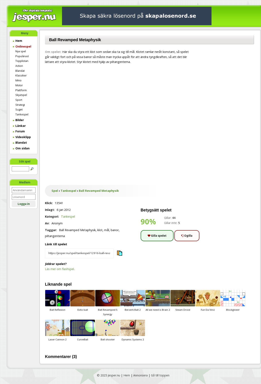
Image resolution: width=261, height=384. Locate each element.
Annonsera (140, 375)
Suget (19, 109)
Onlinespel (22, 46)
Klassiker (21, 75)
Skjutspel (21, 95)
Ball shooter (107, 330)
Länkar (19, 126)
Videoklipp (22, 137)
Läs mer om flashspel (59, 269)
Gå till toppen (160, 375)
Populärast (22, 56)
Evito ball (82, 300)
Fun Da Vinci (207, 300)
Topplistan (21, 61)
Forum (19, 131)
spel (68, 284)
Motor (19, 85)
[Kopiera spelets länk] (79, 253)
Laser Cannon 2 (57, 330)
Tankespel (21, 114)
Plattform (21, 90)
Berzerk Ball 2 (132, 300)
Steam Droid (182, 300)
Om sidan (21, 148)
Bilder (18, 120)
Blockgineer (233, 300)
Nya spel (20, 51)
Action (19, 66)
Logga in (24, 204)
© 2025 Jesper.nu (108, 375)
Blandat (20, 71)
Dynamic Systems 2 (132, 330)
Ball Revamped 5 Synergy (107, 303)
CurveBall (82, 330)
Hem (17, 41)
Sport (18, 100)
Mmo (18, 80)
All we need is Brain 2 (157, 300)
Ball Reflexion (57, 300)
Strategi (20, 105)
